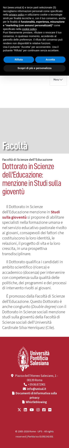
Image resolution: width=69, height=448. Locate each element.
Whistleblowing (36, 402)
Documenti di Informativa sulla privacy (36, 395)
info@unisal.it (36, 389)
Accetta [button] (50, 59)
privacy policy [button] (16, 14)
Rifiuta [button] (19, 59)
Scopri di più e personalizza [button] (34, 68)
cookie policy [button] (29, 29)
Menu (56, 79)
